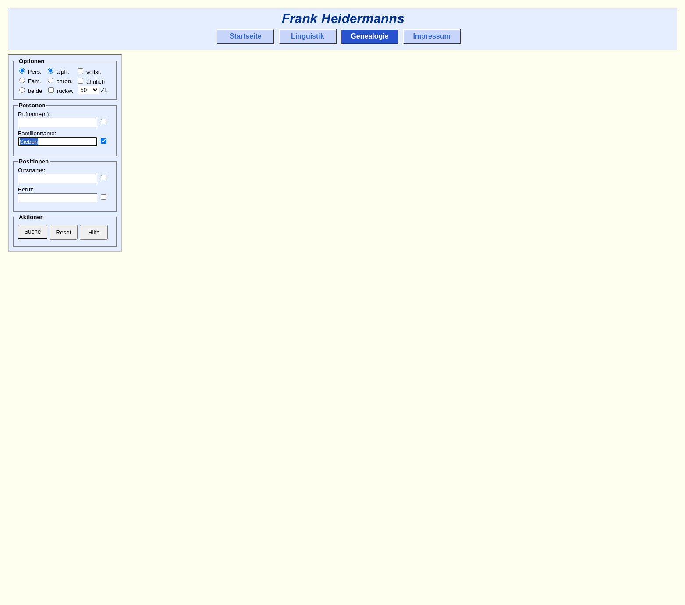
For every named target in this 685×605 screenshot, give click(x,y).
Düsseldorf (559, 319)
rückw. (60, 91)
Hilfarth (422, 229)
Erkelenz (556, 551)
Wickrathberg (392, 77)
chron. (60, 81)
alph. (58, 71)
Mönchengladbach (570, 410)
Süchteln (386, 420)
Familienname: (37, 133)
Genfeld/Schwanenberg (406, 339)
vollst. (89, 72)
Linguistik (307, 36)
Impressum (431, 36)
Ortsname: (31, 170)
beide (30, 91)
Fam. (30, 81)
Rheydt (384, 350)
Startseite (246, 36)
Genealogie (369, 36)
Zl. (92, 90)
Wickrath (386, 118)
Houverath (585, 551)
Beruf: (26, 189)
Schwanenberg (394, 329)
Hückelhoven (392, 229)
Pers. (30, 71)
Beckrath (556, 108)
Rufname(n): (34, 114)
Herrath (581, 188)
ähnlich (91, 81)
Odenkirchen (391, 259)
